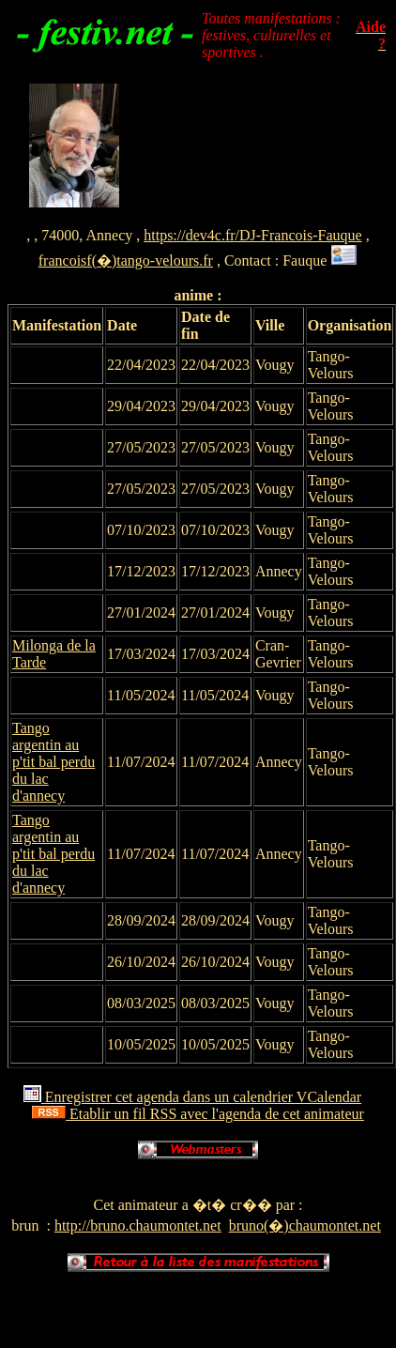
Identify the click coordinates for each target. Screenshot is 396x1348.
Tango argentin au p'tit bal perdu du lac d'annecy (53, 762)
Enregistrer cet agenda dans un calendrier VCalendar (192, 1097)
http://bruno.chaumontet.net (137, 1225)
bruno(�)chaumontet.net (305, 1225)
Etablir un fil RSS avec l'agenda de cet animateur (198, 1114)
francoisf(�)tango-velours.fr (125, 260)
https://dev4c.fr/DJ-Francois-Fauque (252, 235)
